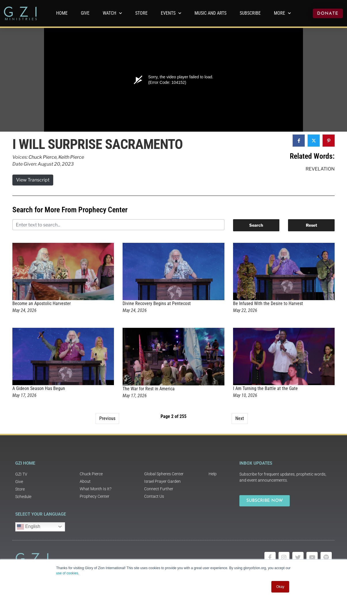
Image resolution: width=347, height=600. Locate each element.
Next (239, 418)
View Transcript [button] (32, 180)
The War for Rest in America (149, 388)
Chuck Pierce (42, 157)
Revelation (320, 169)
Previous (107, 418)
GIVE (85, 13)
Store (141, 13)
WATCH (112, 13)
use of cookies (67, 573)
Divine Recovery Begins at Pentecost (157, 303)
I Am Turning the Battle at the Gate (265, 388)
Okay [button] (280, 587)
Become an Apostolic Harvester (41, 303)
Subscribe (250, 13)
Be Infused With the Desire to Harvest (268, 303)
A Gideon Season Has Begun (38, 388)
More (282, 13)
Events (171, 13)
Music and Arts (210, 13)
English (28, 526)
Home (62, 13)
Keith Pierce (71, 157)
